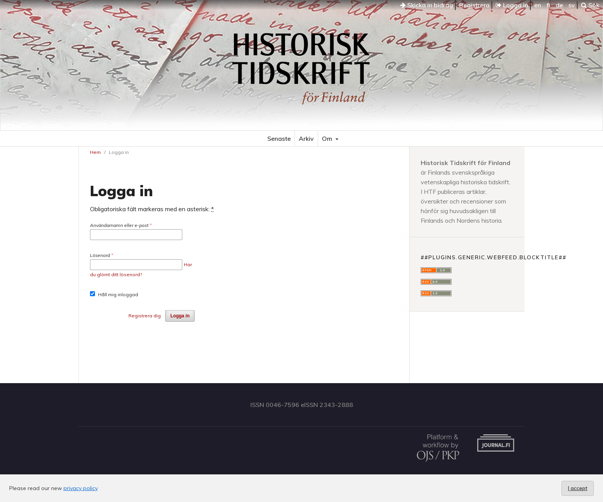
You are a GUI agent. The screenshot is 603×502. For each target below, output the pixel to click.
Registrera (474, 5)
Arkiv (306, 138)
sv (571, 5)
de (559, 5)
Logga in (512, 5)
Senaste (279, 138)
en (537, 5)
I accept (577, 488)
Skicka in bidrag (426, 5)
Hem (95, 152)
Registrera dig (144, 316)
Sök (590, 5)
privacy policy (80, 488)
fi (548, 5)
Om (328, 138)
